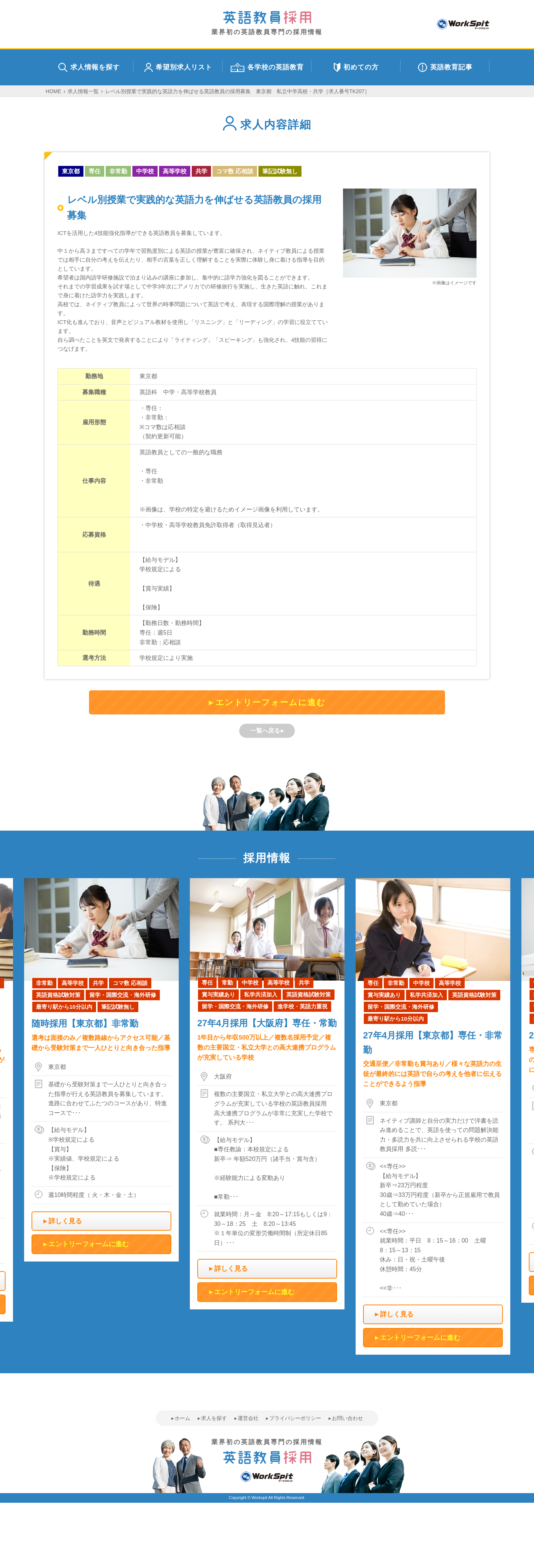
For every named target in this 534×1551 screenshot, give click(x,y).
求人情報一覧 (83, 91)
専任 (94, 171)
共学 (201, 171)
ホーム (182, 1418)
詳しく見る (65, 1221)
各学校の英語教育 (267, 67)
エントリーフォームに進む (270, 702)
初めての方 (356, 67)
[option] (267, 1093)
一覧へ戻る (265, 730)
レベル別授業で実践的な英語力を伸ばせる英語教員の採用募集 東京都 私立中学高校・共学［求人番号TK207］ (237, 91)
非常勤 (118, 171)
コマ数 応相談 (234, 171)
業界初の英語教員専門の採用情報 (267, 23)
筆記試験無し (280, 171)
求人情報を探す (89, 67)
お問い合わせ (347, 1418)
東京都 (71, 171)
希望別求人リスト (178, 67)
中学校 (145, 171)
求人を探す (214, 1418)
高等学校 (175, 171)
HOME (53, 91)
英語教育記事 (445, 67)
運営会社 (248, 1418)
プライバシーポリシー (295, 1418)
